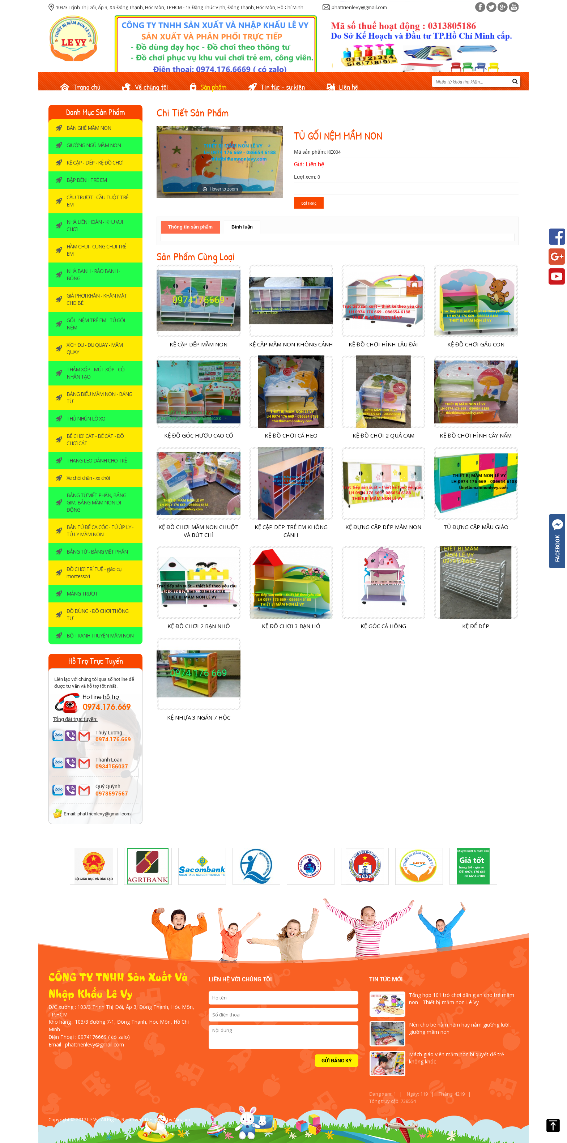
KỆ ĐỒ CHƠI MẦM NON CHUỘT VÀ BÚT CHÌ (198, 530)
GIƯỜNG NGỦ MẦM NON (94, 145)
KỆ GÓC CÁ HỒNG (383, 626)
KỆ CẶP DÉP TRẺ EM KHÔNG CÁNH (291, 530)
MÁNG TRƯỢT (82, 593)
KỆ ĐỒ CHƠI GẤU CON (475, 344)
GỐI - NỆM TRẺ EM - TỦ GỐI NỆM (96, 324)
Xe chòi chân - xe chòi (88, 477)
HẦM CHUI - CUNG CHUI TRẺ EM (96, 250)
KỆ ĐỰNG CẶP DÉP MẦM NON (383, 526)
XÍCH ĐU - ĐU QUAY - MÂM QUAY (95, 348)
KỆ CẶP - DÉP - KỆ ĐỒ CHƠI (95, 162)
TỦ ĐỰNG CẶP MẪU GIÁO (475, 526)
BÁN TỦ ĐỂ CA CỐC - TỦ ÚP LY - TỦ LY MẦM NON (100, 531)
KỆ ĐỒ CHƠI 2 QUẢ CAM (383, 435)
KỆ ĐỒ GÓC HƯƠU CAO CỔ (198, 435)
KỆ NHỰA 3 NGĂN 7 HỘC (198, 717)
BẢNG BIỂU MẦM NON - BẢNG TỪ (99, 398)
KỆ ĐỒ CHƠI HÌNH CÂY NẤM (476, 435)
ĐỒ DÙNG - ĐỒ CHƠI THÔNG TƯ (97, 614)
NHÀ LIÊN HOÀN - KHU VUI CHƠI (95, 225)
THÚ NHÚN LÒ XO (86, 418)
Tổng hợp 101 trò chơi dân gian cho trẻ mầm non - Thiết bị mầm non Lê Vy (461, 998)
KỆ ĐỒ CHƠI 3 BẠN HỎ (291, 626)
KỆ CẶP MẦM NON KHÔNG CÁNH (291, 344)
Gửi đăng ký (336, 1060)
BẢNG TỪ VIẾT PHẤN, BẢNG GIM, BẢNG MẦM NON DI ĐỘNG (96, 502)
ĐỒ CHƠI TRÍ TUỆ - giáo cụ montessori (94, 573)
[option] (94, 866)
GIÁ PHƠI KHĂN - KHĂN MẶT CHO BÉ (97, 299)
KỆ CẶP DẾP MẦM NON (198, 344)
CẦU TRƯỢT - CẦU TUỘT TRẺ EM (97, 201)
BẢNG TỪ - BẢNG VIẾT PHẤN (97, 551)
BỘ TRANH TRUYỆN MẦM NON (100, 635)
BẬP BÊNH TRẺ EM (87, 179)
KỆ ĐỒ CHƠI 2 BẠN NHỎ (198, 626)
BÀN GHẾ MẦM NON (89, 127)
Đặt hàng (308, 203)
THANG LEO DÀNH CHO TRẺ (97, 460)
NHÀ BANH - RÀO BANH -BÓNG (93, 275)
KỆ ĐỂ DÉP (475, 626)
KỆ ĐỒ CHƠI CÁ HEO (291, 435)
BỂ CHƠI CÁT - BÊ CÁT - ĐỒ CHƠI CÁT (95, 439)
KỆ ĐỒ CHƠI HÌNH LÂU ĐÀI (383, 344)
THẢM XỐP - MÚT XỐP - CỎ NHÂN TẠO (95, 373)
